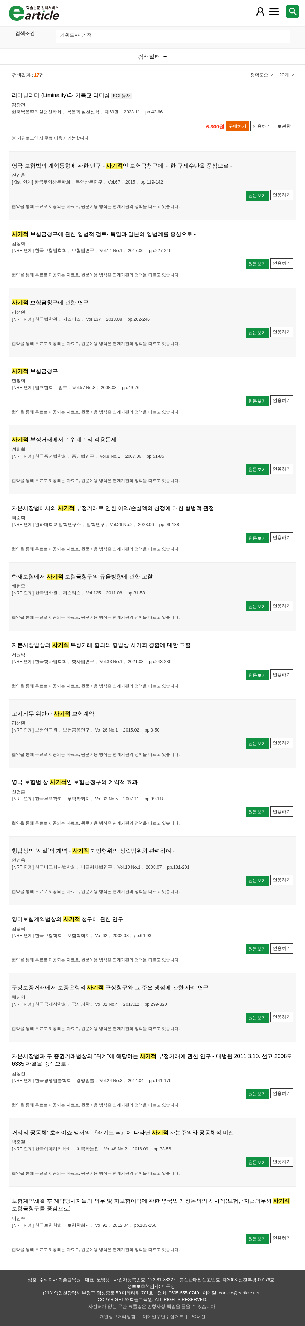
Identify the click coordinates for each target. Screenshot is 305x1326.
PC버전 (198, 1316)
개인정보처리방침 (117, 1316)
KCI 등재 (122, 95)
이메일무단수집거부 (163, 1316)
